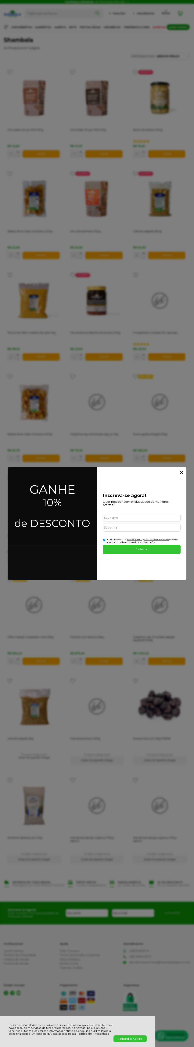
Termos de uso (134, 539)
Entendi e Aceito (130, 1039)
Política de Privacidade (93, 1033)
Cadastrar (142, 549)
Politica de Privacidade (156, 539)
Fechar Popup (182, 472)
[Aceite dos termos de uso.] (104, 540)
